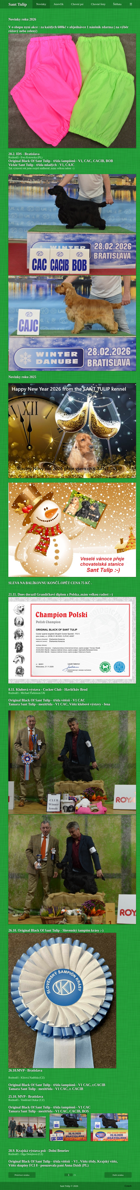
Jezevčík (58, 4)
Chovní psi (77, 4)
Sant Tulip (65, 1186)
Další (118, 1175)
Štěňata (117, 4)
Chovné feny (98, 4)
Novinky (41, 4)
